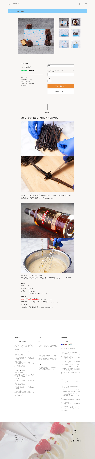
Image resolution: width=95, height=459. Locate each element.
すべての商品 (16, 11)
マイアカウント (34, 431)
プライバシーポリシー (19, 441)
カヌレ (22, 11)
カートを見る (33, 433)
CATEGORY (16, 4)
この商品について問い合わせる (27, 83)
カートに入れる (60, 86)
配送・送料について (18, 433)
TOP (11, 11)
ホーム (16, 431)
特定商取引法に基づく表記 (26, 79)
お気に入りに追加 (61, 92)
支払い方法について (18, 437)
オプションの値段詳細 (25, 81)
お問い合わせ (33, 435)
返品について (24, 77)
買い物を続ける (24, 85)
